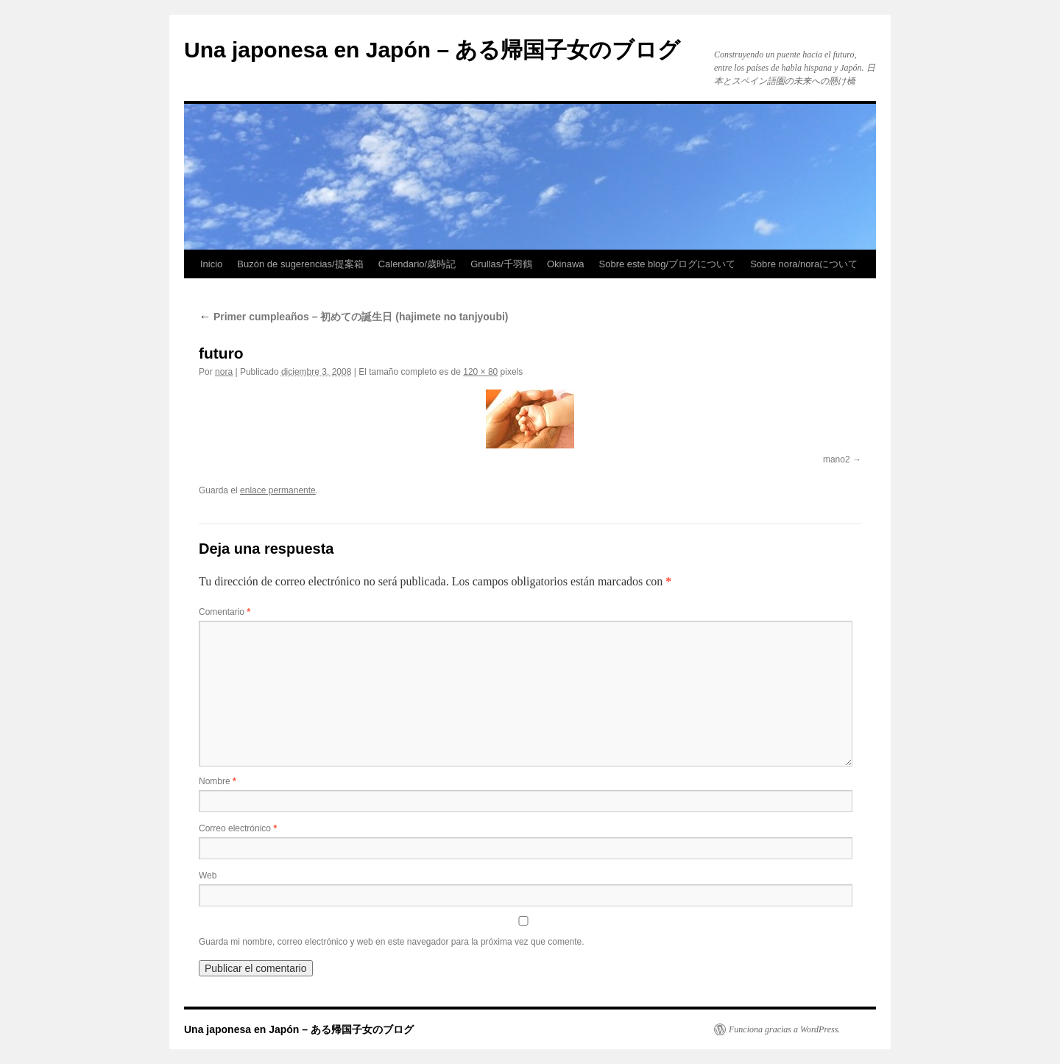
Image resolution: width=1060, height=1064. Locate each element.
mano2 (836, 459)
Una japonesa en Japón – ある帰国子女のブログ (432, 50)
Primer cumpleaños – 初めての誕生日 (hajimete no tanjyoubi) (354, 317)
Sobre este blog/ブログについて (667, 263)
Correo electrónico (238, 828)
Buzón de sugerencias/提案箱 (300, 263)
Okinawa (565, 263)
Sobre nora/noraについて (804, 263)
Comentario (224, 612)
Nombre (217, 781)
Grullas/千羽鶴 (501, 263)
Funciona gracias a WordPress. (784, 1029)
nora (224, 372)
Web (207, 875)
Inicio (211, 263)
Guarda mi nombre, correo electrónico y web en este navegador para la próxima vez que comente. (391, 942)
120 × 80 (480, 372)
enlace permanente (278, 490)
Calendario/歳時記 (417, 263)
